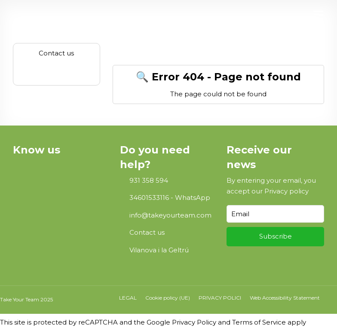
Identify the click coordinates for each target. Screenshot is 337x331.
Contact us (147, 232)
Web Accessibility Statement (285, 297)
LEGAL (128, 297)
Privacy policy (286, 191)
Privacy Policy (194, 322)
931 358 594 (148, 180)
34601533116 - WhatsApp (169, 197)
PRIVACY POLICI (220, 297)
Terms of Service (259, 322)
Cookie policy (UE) (167, 297)
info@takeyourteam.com (170, 215)
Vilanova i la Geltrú (159, 250)
